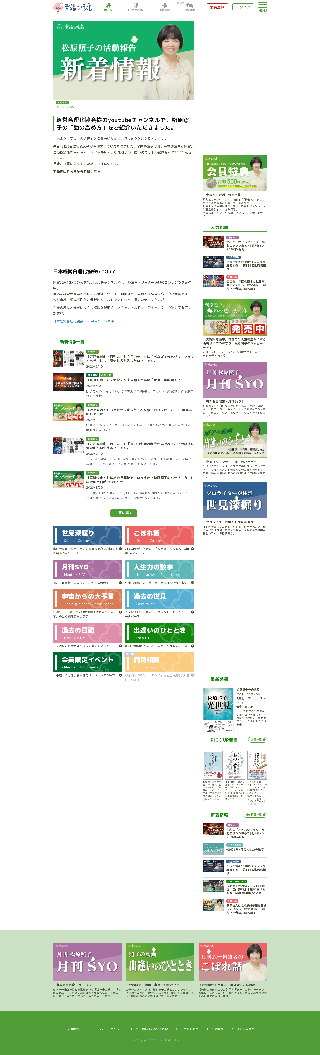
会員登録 (217, 7)
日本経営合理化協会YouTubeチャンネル (83, 321)
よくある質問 (245, 1029)
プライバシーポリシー (108, 1029)
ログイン (243, 7)
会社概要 (217, 1029)
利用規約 (74, 1029)
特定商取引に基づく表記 (151, 1029)
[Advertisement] (235, 84)
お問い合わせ (190, 1029)
